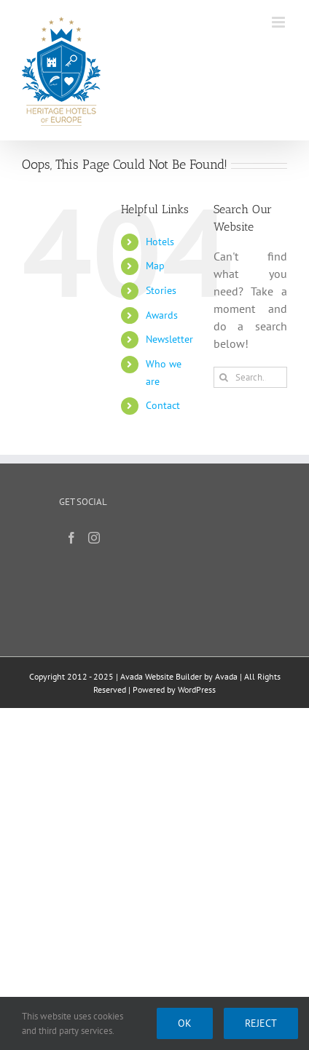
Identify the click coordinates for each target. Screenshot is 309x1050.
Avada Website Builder (161, 676)
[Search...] (250, 377)
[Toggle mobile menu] (279, 22)
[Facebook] (71, 538)
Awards (162, 315)
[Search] (224, 377)
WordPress (197, 689)
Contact (163, 405)
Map (155, 265)
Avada (226, 676)
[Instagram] (94, 538)
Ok (185, 1023)
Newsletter (169, 339)
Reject (261, 1023)
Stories (161, 290)
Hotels (160, 241)
